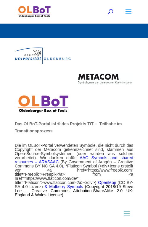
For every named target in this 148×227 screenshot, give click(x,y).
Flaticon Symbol (82, 166)
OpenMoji (108, 182)
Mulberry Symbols (67, 186)
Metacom (54, 149)
